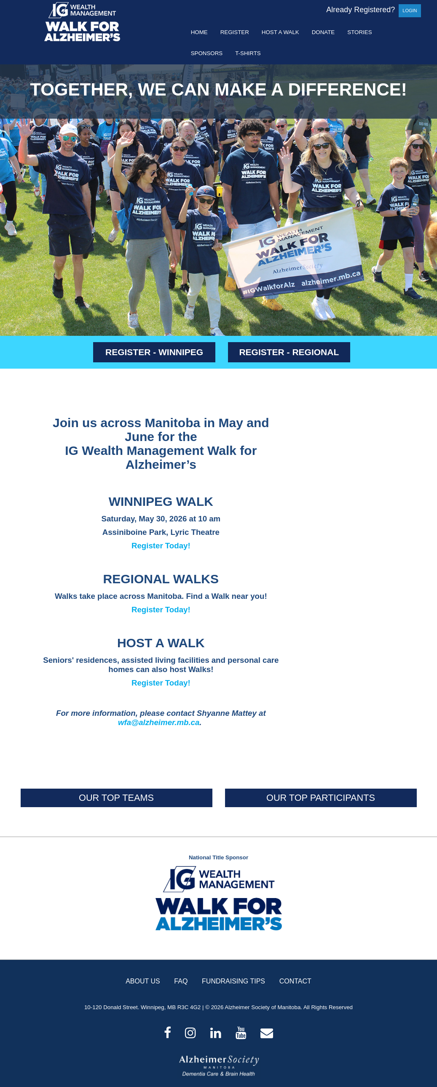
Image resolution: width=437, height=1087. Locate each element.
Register (234, 32)
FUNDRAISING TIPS (233, 981)
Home (199, 32)
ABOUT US (143, 981)
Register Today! (160, 545)
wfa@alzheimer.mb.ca (158, 722)
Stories (359, 32)
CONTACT (295, 981)
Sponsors (207, 53)
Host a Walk (280, 32)
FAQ (181, 981)
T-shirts (247, 53)
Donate (323, 32)
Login (409, 10)
